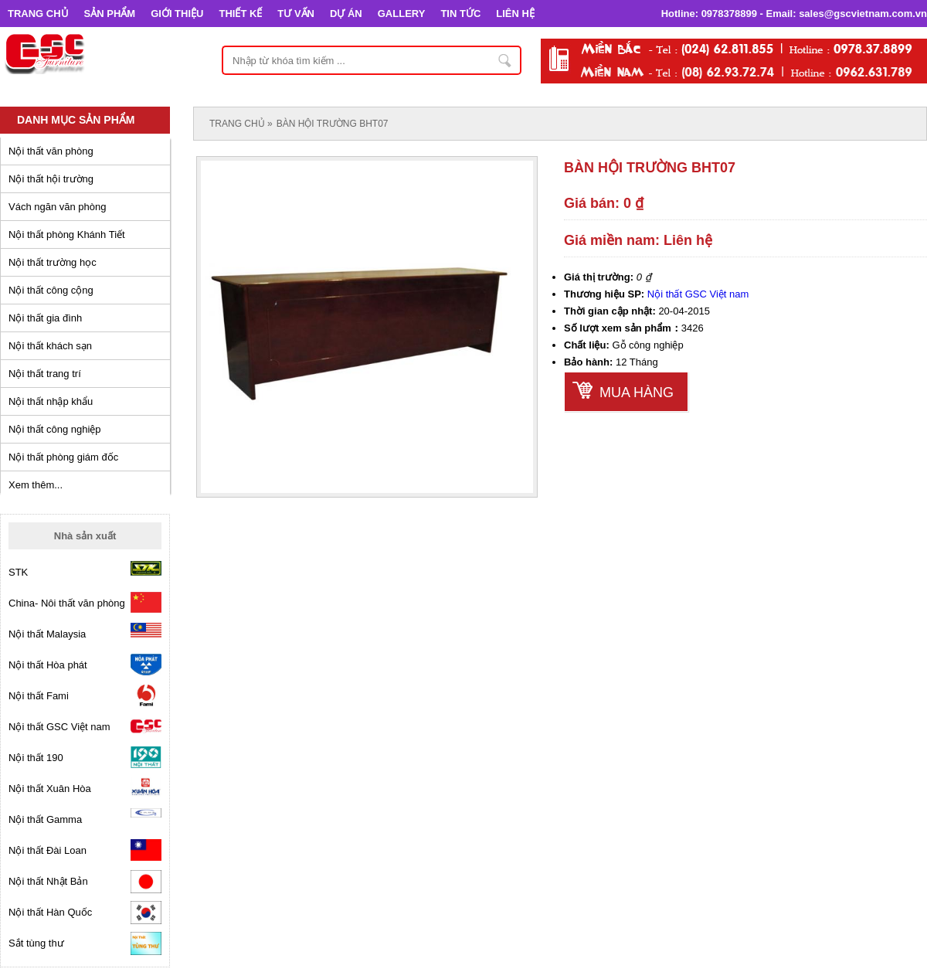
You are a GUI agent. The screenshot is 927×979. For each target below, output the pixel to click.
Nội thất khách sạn (50, 346)
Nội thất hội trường (50, 179)
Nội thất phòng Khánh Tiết (66, 234)
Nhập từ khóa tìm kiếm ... (505, 60)
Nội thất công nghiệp (54, 429)
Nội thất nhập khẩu (50, 401)
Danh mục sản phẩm (75, 120)
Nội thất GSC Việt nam (698, 294)
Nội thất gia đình (45, 318)
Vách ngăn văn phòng (57, 206)
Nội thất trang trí (44, 373)
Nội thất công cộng (50, 290)
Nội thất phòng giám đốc (63, 457)
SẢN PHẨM (110, 13)
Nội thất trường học (52, 262)
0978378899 (729, 13)
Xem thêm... (35, 485)
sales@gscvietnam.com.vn (863, 13)
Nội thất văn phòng (50, 151)
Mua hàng (636, 392)
